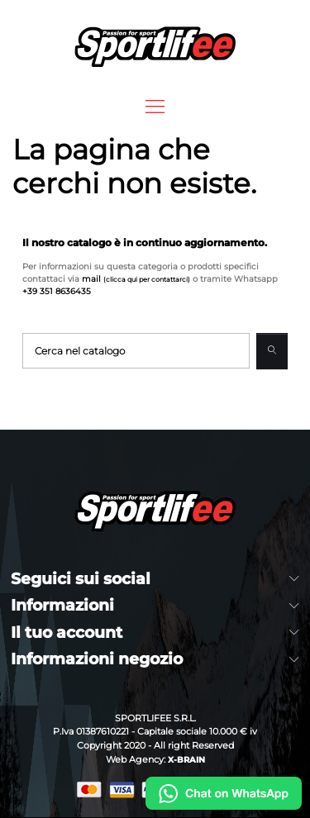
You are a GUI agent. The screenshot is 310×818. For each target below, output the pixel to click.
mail (136, 278)
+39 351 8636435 (56, 291)
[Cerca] (136, 351)
